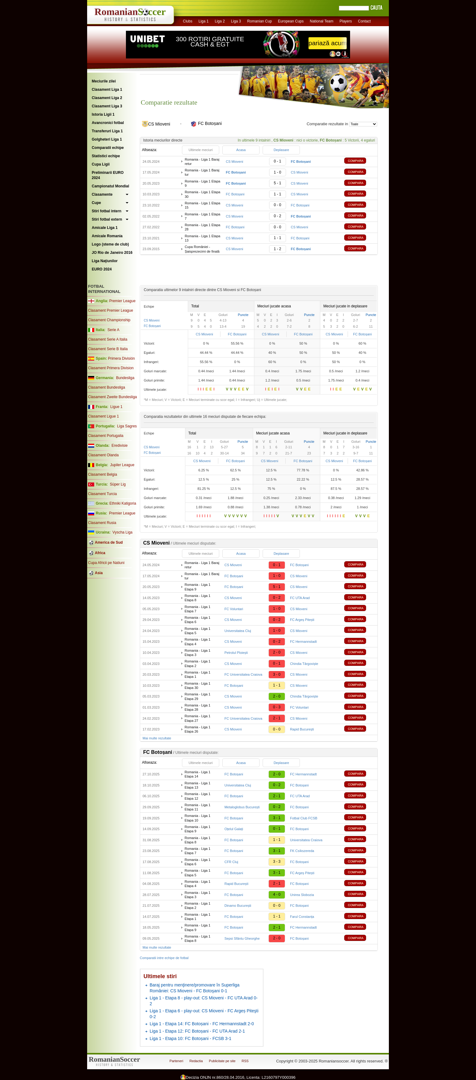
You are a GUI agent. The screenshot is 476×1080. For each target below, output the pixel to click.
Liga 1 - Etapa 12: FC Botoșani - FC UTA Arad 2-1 (197, 1031)
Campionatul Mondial (110, 186)
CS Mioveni (234, 161)
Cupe (96, 203)
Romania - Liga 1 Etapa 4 (198, 642)
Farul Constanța (302, 916)
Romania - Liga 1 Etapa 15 (202, 205)
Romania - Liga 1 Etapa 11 (198, 807)
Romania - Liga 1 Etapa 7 (202, 216)
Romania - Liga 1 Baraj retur (202, 162)
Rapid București (302, 729)
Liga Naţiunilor (105, 261)
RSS (245, 1061)
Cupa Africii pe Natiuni (106, 563)
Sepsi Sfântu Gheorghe (242, 938)
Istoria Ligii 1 (103, 114)
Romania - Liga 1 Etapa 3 (198, 653)
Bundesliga (125, 378)
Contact (364, 21)
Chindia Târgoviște (304, 664)
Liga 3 (236, 21)
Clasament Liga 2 (107, 98)
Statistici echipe (106, 156)
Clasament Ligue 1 (103, 416)
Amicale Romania (107, 236)
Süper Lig (118, 484)
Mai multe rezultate (157, 738)
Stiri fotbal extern (107, 219)
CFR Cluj (231, 862)
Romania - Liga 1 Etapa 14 (198, 774)
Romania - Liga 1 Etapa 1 (198, 674)
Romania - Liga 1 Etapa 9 (202, 183)
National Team (321, 21)
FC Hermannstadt (303, 641)
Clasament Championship (109, 320)
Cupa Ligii (101, 164)
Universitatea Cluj (237, 631)
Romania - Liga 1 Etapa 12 (198, 796)
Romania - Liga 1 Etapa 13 (202, 238)
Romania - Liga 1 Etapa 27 (198, 718)
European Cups (291, 21)
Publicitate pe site (222, 1061)
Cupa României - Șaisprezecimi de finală (202, 249)
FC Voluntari (233, 609)
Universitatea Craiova (306, 840)
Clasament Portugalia (105, 436)
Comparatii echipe (108, 148)
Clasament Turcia (102, 494)
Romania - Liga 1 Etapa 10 (198, 818)
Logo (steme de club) (110, 244)
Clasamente (102, 194)
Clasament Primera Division (111, 368)
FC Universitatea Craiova (243, 674)
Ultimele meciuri (200, 150)
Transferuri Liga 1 (107, 131)
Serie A (113, 330)
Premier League (122, 301)
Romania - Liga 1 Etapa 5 (198, 631)
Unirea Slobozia (302, 895)
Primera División (121, 358)
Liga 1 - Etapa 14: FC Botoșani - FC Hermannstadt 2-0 (202, 1023)
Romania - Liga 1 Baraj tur (202, 172)
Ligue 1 (116, 407)
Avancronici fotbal (108, 123)
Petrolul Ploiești (236, 652)
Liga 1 (204, 21)
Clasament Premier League (110, 310)
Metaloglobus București (242, 807)
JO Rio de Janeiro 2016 (112, 252)
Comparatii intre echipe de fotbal (164, 958)
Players (346, 21)
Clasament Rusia (102, 523)
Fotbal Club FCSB (303, 818)
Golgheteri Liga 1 (107, 139)
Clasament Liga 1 (107, 89)
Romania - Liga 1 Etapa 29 (198, 696)
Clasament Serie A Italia (107, 339)
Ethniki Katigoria (122, 503)
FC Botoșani (235, 194)
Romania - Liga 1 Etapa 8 (198, 598)
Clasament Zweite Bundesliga (112, 397)
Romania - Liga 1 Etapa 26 (198, 729)
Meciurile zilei (104, 81)
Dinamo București (237, 905)
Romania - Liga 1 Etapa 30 (202, 194)
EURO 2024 (102, 269)
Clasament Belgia (102, 474)
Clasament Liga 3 (107, 106)
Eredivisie (119, 445)
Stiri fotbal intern (106, 211)
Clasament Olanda (103, 455)
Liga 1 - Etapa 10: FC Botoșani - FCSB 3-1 (190, 1038)
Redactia (196, 1061)
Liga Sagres (127, 426)
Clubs (187, 21)
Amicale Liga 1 (105, 228)
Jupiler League (122, 465)
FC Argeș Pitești (302, 620)
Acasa (241, 150)
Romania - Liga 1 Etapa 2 (198, 663)
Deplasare (281, 150)
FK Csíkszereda (302, 851)
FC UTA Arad (300, 598)
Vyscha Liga (121, 532)
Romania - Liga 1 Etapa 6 (198, 620)
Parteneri (177, 1061)
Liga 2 (220, 21)
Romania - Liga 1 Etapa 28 (202, 227)
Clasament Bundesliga (106, 387)
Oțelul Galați (233, 829)
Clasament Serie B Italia (108, 349)
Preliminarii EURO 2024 (107, 175)
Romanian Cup (259, 21)
